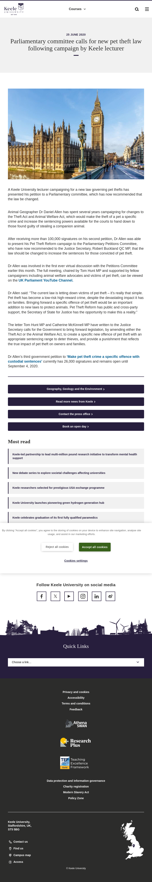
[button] (137, 8)
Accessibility (14, 19)
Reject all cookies (57, 546)
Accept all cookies (95, 546)
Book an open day (76, 426)
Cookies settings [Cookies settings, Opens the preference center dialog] (76, 560)
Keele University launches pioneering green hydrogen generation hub (58, 502)
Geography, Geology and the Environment (76, 389)
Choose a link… (76, 662)
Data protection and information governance (76, 780)
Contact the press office (76, 414)
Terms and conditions (76, 703)
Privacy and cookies (76, 692)
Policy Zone (76, 798)
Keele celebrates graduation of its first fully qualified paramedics (55, 517)
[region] (76, 548)
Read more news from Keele (76, 401)
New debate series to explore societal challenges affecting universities (58, 473)
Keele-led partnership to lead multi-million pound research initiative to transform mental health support (74, 456)
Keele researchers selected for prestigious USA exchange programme (58, 487)
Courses (77, 8)
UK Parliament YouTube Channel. (46, 280)
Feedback (76, 709)
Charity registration (76, 786)
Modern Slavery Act (76, 792)
